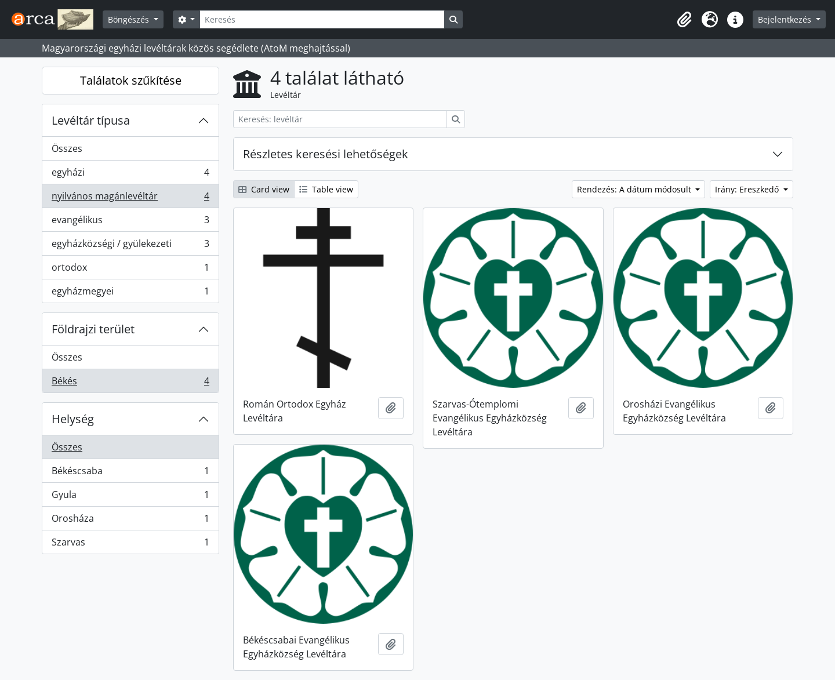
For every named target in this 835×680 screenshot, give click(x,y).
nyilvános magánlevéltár (130, 198)
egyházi (130, 174)
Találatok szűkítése (130, 80)
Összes (67, 148)
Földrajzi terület (93, 329)
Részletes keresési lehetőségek (325, 154)
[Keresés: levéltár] (340, 119)
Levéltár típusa (91, 120)
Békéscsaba (130, 473)
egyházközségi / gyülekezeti (130, 246)
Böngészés (129, 19)
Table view (326, 189)
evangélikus (130, 222)
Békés (130, 383)
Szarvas (130, 544)
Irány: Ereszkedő (748, 189)
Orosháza (130, 520)
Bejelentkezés (786, 19)
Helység (73, 419)
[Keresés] (321, 19)
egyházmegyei (130, 293)
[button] (684, 19)
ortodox (130, 269)
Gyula (130, 497)
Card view (263, 189)
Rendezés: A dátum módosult (635, 189)
